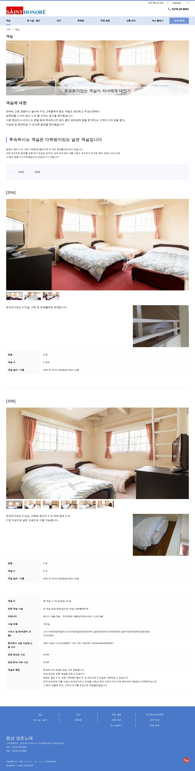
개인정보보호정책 (155, 714)
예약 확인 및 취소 (156, 3)
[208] (34, 172)
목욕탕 (78, 720)
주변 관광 (116, 714)
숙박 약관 (154, 720)
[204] (18, 172)
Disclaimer (10, 765)
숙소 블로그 (116, 725)
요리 (78, 714)
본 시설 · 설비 (40, 720)
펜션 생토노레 (19, 738)
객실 (40, 714)
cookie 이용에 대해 (25, 765)
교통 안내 (116, 720)
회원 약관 (154, 725)
